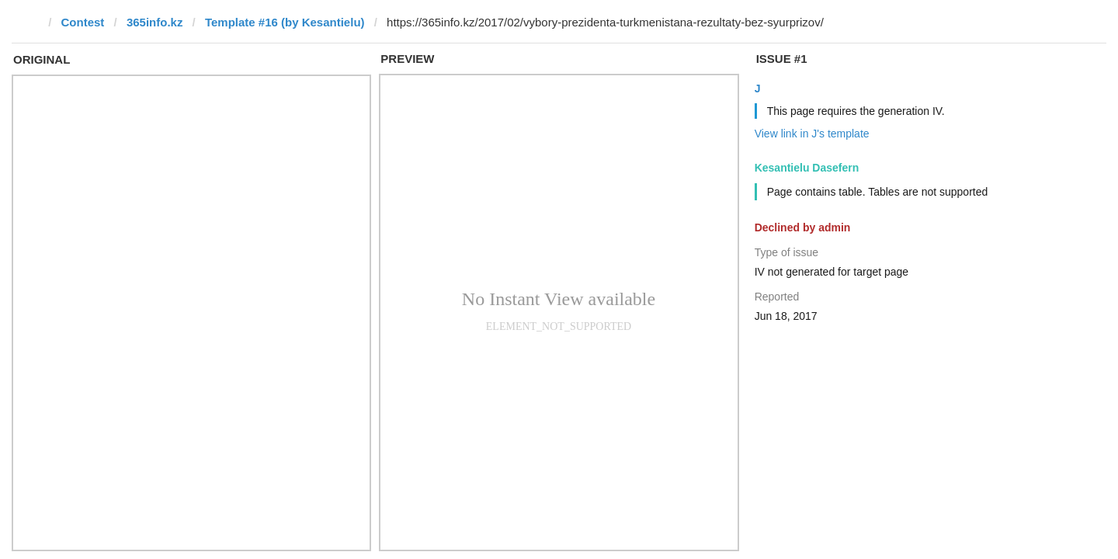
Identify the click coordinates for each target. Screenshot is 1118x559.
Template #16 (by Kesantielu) (285, 22)
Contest (83, 22)
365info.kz (155, 22)
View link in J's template (812, 133)
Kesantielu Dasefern (807, 167)
